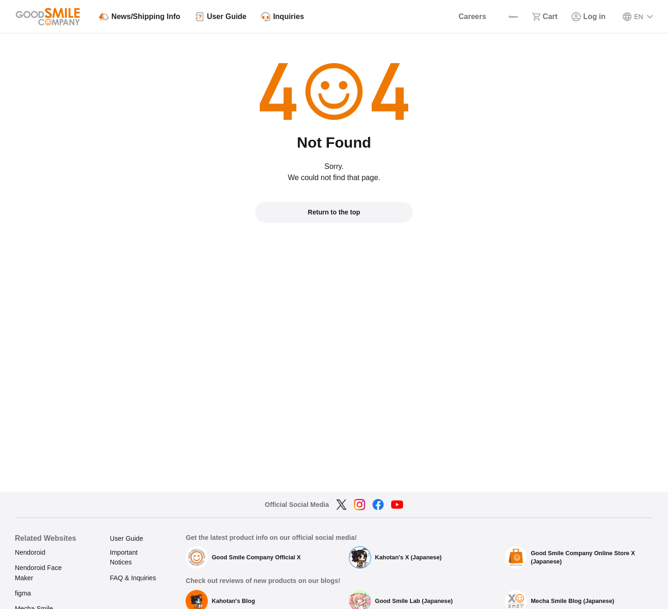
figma (23, 593)
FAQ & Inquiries (133, 578)
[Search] (498, 16)
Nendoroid (30, 552)
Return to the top (334, 212)
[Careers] (446, 16)
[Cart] (543, 16)
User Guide (126, 538)
